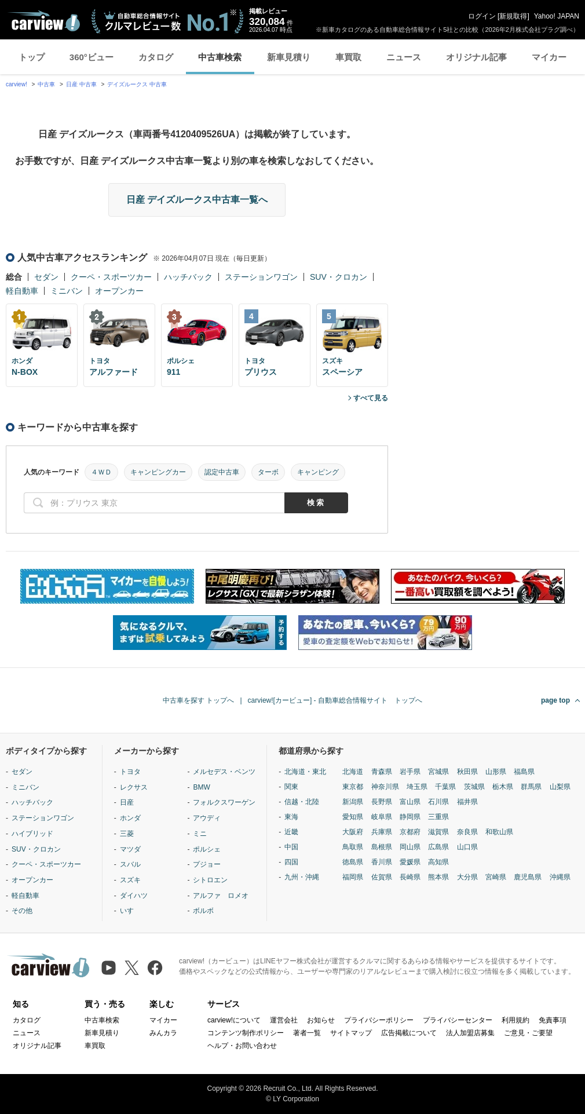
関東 (291, 787)
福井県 (467, 802)
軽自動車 (22, 290)
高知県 (438, 862)
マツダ (130, 849)
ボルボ (203, 911)
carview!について (234, 1020)
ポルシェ (207, 849)
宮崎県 (495, 877)
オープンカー (119, 290)
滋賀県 (438, 832)
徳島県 (352, 862)
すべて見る (370, 398)
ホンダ (130, 818)
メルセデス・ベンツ (224, 772)
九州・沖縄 (301, 877)
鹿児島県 (528, 877)
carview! (16, 84)
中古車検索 (220, 57)
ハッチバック (188, 277)
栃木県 (502, 787)
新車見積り (288, 57)
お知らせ (321, 1020)
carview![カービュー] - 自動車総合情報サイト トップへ (335, 700)
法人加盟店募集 (470, 1033)
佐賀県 (381, 877)
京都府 (410, 832)
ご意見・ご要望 (528, 1033)
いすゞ (130, 911)
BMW (201, 787)
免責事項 (552, 1020)
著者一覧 (307, 1033)
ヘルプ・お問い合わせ (242, 1046)
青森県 (381, 772)
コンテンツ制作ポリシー (245, 1033)
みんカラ (163, 1033)
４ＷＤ (101, 472)
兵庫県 (381, 832)
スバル (130, 864)
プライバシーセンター (457, 1020)
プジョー (207, 864)
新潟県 (352, 802)
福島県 (524, 772)
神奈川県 (385, 787)
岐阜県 (381, 817)
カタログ (155, 57)
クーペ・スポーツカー (111, 277)
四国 (291, 862)
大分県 (467, 877)
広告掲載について (409, 1033)
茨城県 (474, 787)
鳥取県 (352, 847)
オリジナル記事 (476, 57)
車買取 (348, 57)
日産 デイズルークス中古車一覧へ (197, 199)
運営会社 (284, 1020)
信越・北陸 (301, 802)
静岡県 (410, 817)
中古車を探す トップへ (198, 700)
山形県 (495, 772)
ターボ (268, 472)
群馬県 (531, 787)
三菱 (127, 834)
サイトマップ (351, 1033)
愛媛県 (410, 862)
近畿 (291, 832)
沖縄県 (560, 877)
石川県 (438, 802)
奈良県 (467, 832)
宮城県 (438, 772)
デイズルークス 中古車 (137, 84)
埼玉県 (417, 787)
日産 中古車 (81, 84)
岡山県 (410, 847)
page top (555, 700)
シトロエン (210, 880)
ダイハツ (134, 896)
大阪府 (352, 832)
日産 (127, 802)
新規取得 (513, 16)
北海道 (352, 772)
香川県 (381, 862)
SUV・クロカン (338, 277)
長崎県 (410, 877)
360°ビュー (92, 57)
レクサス (134, 787)
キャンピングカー (158, 472)
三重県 (438, 817)
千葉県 (445, 787)
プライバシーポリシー (379, 1020)
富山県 (410, 802)
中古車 (46, 84)
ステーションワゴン (261, 277)
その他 (22, 911)
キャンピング (318, 472)
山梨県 (560, 787)
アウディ (207, 818)
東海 (291, 817)
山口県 (467, 847)
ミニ (200, 834)
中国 (291, 847)
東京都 (352, 787)
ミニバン (66, 290)
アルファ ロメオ (220, 896)
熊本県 (438, 877)
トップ (32, 57)
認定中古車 (221, 472)
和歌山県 (499, 832)
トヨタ (130, 772)
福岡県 (352, 877)
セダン (46, 277)
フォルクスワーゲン (224, 802)
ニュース (403, 57)
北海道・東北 (305, 772)
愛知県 (352, 817)
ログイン (482, 16)
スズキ (130, 880)
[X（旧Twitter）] (131, 967)
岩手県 (410, 772)
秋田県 (467, 772)
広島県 (438, 847)
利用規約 (515, 1020)
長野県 (381, 802)
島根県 (381, 847)
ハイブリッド (32, 834)
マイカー (549, 57)
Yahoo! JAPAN (556, 16)
